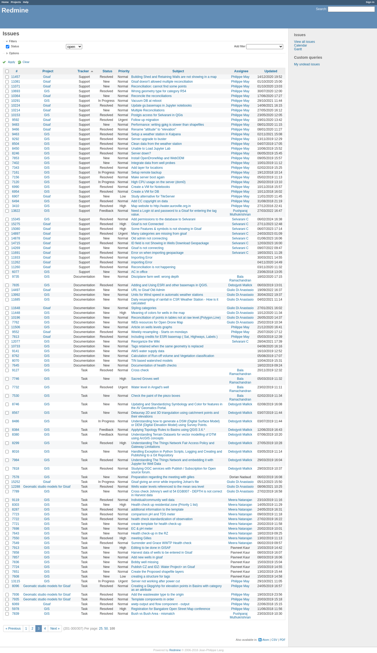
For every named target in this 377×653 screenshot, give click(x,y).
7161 (15, 172)
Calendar (300, 45)
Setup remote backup (146, 172)
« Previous (13, 628)
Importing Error (142, 257)
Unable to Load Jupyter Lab (150, 148)
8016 (15, 451)
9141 (15, 351)
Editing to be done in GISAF (151, 548)
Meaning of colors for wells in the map (158, 313)
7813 (15, 337)
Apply (11, 62)
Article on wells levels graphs (151, 327)
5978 (15, 609)
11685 (15, 299)
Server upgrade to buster (149, 139)
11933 (15, 257)
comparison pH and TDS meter (153, 514)
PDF (283, 639)
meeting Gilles (141, 538)
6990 (15, 187)
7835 (15, 285)
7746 (15, 379)
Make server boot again (148, 177)
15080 (15, 229)
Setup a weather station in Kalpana (156, 134)
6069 (15, 604)
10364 (15, 96)
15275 (15, 224)
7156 (15, 177)
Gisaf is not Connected (147, 224)
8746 (15, 404)
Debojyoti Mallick (240, 285)
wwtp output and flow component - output (160, 604)
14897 (15, 233)
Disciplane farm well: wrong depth (155, 277)
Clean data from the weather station (156, 144)
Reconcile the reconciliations (151, 96)
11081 (15, 81)
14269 (15, 248)
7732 (15, 387)
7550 (15, 538)
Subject (178, 71)
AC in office (139, 272)
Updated (271, 71)
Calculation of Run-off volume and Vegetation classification (172, 356)
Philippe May (240, 77)
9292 (15, 139)
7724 (15, 567)
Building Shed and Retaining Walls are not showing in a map (174, 77)
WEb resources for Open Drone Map (157, 322)
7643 (15, 533)
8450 (15, 148)
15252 (15, 482)
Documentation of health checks (154, 365)
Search (321, 9)
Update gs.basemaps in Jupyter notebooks (161, 105)
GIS (47, 91)
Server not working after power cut (155, 581)
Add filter (240, 46)
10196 (15, 317)
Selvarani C (240, 219)
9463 (15, 134)
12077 (15, 341)
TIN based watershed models (152, 361)
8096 (15, 586)
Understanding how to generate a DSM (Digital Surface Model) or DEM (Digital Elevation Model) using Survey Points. (175, 423)
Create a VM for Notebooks (150, 187)
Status (14, 46)
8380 (15, 434)
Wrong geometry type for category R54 (158, 91)
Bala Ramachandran (240, 278)
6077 (15, 272)
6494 (15, 201)
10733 (15, 346)
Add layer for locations (147, 168)
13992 (15, 295)
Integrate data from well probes (153, 163)
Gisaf (47, 77)
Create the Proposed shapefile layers (157, 572)
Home (5, 2)
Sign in (370, 2)
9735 (15, 277)
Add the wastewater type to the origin (157, 594)
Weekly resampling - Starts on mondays (159, 332)
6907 (15, 196)
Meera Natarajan (240, 500)
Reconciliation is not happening (153, 267)
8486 (15, 421)
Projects (16, 2)
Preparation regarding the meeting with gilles (162, 477)
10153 (15, 115)
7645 (15, 365)
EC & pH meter (142, 528)
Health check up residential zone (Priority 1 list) (164, 505)
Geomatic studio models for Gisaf (46, 486)
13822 (15, 211)
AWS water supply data (147, 351)
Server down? (141, 153)
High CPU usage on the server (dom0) (158, 182)
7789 (15, 491)
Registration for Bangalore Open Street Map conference (170, 609)
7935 (15, 599)
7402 (15, 163)
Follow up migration (145, 120)
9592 (15, 120)
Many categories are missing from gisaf (159, 233)
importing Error (141, 262)
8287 (15, 509)
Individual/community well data (153, 500)
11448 (15, 313)
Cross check (140, 370)
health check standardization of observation (162, 519)
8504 (15, 144)
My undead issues (307, 64)
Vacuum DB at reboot (146, 101)
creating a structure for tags (150, 576)
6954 (15, 191)
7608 (15, 576)
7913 (15, 548)
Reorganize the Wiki (145, 341)
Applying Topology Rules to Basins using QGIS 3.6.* (168, 430)
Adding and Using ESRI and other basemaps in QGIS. (169, 285)
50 (106, 628)
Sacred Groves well (145, 379)
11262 (15, 262)
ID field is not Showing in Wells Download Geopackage (170, 243)
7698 (15, 528)
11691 (15, 253)
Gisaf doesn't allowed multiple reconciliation (162, 81)
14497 (15, 290)
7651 (15, 572)
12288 (15, 486)
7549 (15, 543)
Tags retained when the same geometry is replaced (167, 346)
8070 (15, 361)
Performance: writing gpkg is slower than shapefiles (167, 125)
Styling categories (144, 308)
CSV (274, 639)
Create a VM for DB (145, 191)
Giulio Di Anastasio (240, 290)
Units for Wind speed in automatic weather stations (167, 295)
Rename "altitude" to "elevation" (153, 129)
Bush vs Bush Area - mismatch (153, 614)
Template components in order (152, 599)
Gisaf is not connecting (147, 248)
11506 (15, 327)
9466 (15, 129)
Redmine (175, 650)
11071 (15, 86)
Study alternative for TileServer (153, 196)
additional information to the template (157, 509)
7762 (15, 322)
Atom (265, 639)
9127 (15, 370)
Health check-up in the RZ (149, 533)
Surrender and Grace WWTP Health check (161, 543)
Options (14, 53)
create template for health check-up (156, 524)
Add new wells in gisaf (147, 557)
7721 (15, 524)
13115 (15, 581)
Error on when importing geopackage (157, 253)
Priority (123, 71)
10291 (15, 101)
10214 (15, 110)
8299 (15, 443)
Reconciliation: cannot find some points (159, 86)
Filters (13, 41)
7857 (15, 557)
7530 (15, 396)
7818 (15, 468)
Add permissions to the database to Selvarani (163, 219)
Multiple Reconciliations (148, 110)
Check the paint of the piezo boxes (155, 396)
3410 (15, 206)
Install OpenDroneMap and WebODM (157, 158)
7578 (15, 477)
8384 (15, 430)
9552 (15, 332)
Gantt (298, 49)
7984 (15, 460)
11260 (15, 267)
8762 (15, 356)
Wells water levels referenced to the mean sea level (167, 486)
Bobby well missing (144, 562)
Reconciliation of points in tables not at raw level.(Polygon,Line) (176, 317)
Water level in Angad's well (150, 387)
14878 (15, 238)
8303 (15, 505)
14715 (15, 243)
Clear (26, 62)
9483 (15, 125)
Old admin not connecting (149, 238)
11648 (15, 308)
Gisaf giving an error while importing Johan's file (165, 482)
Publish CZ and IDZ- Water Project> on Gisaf (163, 567)
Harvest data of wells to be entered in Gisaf (161, 552)
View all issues (304, 42)
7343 (15, 168)
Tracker (83, 71)
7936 (15, 594)
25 (100, 628)
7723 (15, 514)
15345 (15, 219)
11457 (15, 77)
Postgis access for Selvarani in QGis (157, 115)
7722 (15, 519)
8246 (15, 153)
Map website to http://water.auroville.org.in (161, 206)
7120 (15, 182)
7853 (15, 158)
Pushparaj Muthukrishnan (240, 212)
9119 (15, 500)
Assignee (241, 71)
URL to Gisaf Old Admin (148, 290)
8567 (15, 413)
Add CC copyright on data (149, 201)
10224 (15, 105)
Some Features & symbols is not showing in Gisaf (166, 229)
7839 (15, 614)
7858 (15, 552)
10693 (15, 91)
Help (26, 2)
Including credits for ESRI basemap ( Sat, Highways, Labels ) (174, 337)
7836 (15, 562)
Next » (55, 628)
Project (48, 71)
